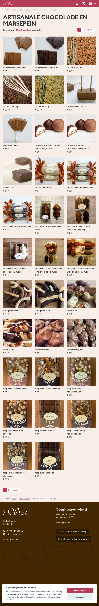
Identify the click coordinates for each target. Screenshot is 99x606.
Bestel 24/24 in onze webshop (72, 531)
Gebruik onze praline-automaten (73, 539)
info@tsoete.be (13, 534)
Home (14, 10)
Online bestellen (24, 10)
